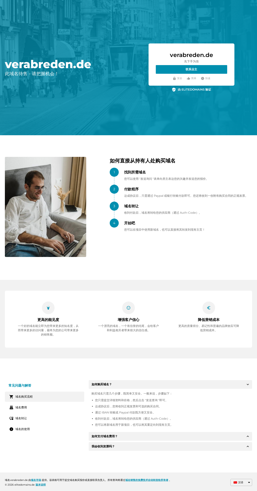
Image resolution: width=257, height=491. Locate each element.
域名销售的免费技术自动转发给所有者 (146, 480)
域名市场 (36, 480)
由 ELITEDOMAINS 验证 (194, 89)
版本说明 (41, 484)
